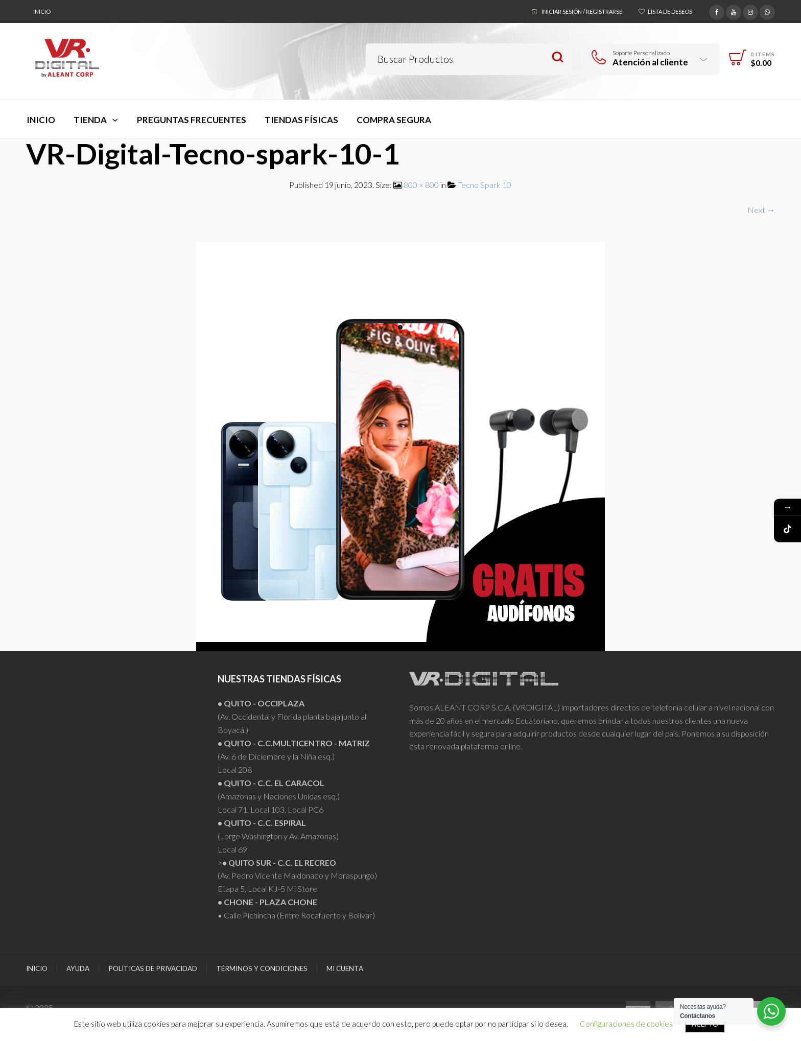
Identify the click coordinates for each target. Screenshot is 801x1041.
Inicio (42, 11)
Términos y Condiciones (262, 968)
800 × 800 (421, 185)
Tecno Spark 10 (484, 185)
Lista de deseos (670, 11)
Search (558, 57)
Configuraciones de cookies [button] (626, 1023)
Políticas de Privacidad (152, 968)
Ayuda (77, 968)
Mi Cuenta (344, 968)
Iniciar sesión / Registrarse (581, 11)
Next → (761, 210)
